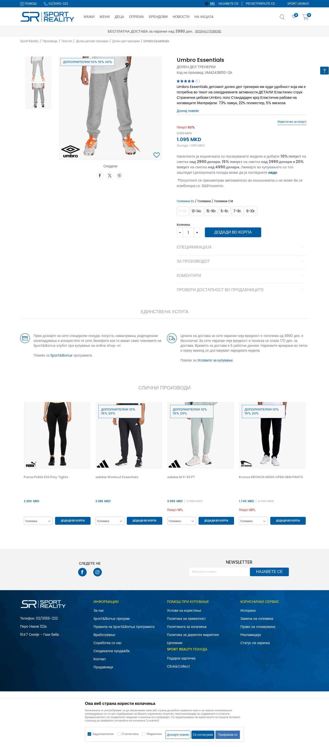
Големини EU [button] (185, 201)
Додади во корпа (233, 232)
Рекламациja (250, 634)
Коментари (241, 276)
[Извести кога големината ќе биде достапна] (183, 211)
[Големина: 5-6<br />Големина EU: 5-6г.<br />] (225, 211)
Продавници (103, 667)
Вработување (104, 634)
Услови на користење (184, 610)
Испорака (248, 610)
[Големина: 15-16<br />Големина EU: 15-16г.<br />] (211, 211)
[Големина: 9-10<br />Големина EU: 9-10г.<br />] (251, 211)
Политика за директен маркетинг (193, 634)
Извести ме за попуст (292, 122)
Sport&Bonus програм (111, 618)
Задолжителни (103, 734)
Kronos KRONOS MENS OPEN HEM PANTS (271, 477)
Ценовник (174, 642)
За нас (99, 610)
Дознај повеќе (208, 31)
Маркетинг (154, 734)
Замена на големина (256, 618)
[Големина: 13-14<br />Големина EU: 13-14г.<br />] (197, 211)
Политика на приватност (186, 618)
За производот (241, 261)
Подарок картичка (181, 658)
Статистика (130, 734)
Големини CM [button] (223, 201)
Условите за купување (215, 360)
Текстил (66, 41)
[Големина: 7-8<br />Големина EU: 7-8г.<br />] (237, 211)
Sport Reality (29, 41)
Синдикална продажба (111, 650)
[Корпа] (305, 17)
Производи (50, 41)
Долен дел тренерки (126, 41)
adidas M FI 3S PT (181, 477)
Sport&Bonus (61, 355)
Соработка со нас (108, 642)
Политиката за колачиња (187, 626)
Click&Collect (178, 666)
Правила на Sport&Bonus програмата (124, 626)
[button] (287, 18)
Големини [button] (204, 201)
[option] (38, 69)
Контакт (100, 659)
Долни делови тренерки (92, 41)
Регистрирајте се (260, 3)
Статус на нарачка (255, 642)
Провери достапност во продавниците (241, 290)
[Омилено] (294, 16)
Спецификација (241, 247)
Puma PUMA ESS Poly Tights (46, 477)
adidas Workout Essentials (116, 477)
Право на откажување (257, 626)
